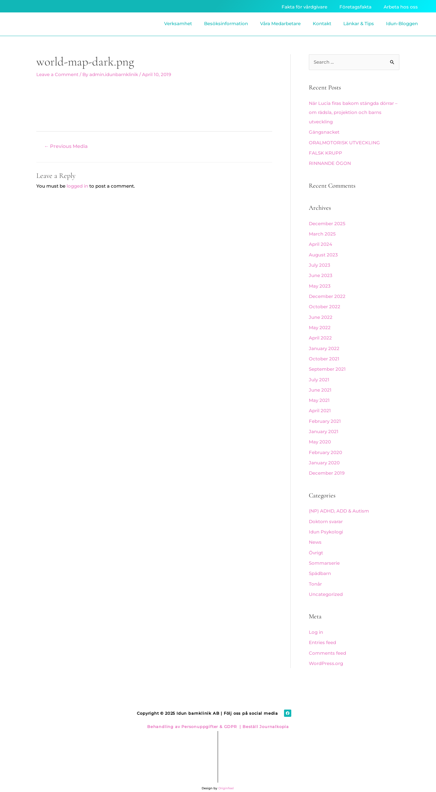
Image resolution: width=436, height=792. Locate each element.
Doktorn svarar (326, 516)
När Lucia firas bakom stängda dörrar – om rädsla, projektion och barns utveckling (353, 113)
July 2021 (319, 376)
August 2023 (323, 253)
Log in (316, 625)
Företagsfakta (355, 7)
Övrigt (316, 547)
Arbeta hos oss (401, 7)
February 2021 (325, 417)
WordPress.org (326, 656)
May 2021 (319, 396)
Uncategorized (326, 587)
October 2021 (324, 356)
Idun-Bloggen (402, 23)
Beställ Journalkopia (265, 719)
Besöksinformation (226, 23)
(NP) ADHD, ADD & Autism (339, 506)
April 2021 (320, 406)
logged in (77, 186)
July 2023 (319, 263)
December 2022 (327, 294)
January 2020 (324, 458)
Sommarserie (324, 557)
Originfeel (226, 781)
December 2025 (327, 223)
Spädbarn (320, 567)
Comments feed (327, 646)
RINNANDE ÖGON (330, 162)
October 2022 (324, 304)
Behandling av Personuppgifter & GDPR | (194, 719)
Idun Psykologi (326, 526)
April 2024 (320, 243)
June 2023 (320, 274)
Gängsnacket (324, 132)
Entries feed (322, 636)
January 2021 (324, 427)
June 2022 (320, 315)
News (315, 537)
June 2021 (320, 386)
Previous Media (66, 146)
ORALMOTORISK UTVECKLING (344, 142)
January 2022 (324, 345)
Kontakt (322, 23)
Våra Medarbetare (280, 23)
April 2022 (320, 335)
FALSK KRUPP (325, 152)
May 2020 (320, 437)
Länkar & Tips (358, 23)
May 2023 (320, 284)
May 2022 (320, 325)
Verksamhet (178, 23)
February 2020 (325, 447)
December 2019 (327, 468)
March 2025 (322, 233)
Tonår (315, 577)
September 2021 (327, 366)
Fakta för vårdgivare (304, 7)
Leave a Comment (57, 74)
